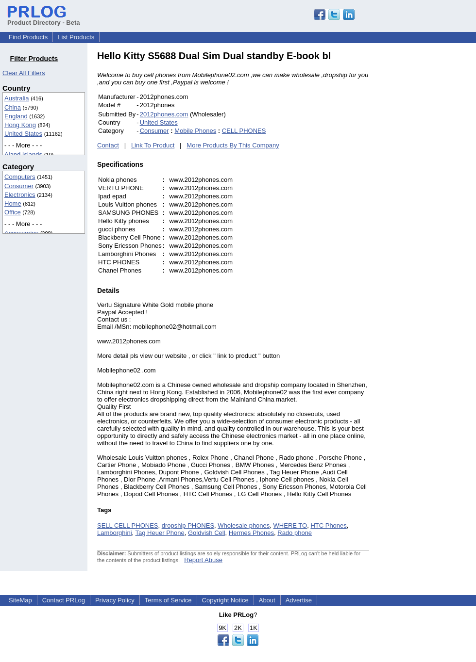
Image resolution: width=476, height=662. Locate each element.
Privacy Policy (115, 600)
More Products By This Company (233, 145)
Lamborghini (114, 532)
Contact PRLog (63, 600)
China (12, 107)
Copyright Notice (225, 600)
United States (23, 133)
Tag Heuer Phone (160, 532)
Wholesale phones (244, 525)
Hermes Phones (251, 532)
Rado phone (294, 532)
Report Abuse (203, 560)
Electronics (19, 194)
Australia (16, 98)
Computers (19, 176)
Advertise (299, 600)
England (16, 116)
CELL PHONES (244, 130)
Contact (108, 145)
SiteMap (20, 600)
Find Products (28, 37)
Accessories (21, 233)
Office (12, 212)
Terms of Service (168, 600)
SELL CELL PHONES (127, 525)
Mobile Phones (195, 130)
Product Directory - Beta (43, 19)
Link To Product (152, 145)
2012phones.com (164, 114)
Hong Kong (20, 125)
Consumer (19, 186)
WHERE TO (290, 525)
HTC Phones (328, 525)
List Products (76, 37)
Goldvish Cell (206, 532)
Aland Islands (23, 154)
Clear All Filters (23, 73)
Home (12, 203)
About (267, 600)
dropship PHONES (188, 525)
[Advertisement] (435, 195)
